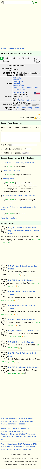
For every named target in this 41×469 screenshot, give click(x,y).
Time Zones (17, 433)
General (15, 423)
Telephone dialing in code (28, 108)
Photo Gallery (26, 423)
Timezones (22, 426)
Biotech (9, 451)
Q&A (3, 451)
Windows (27, 446)
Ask (2, 441)
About (14, 431)
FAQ (31, 451)
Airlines (4, 421)
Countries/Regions (9, 436)
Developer (12, 446)
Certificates (16, 449)
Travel (25, 451)
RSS (34, 439)
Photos (19, 439)
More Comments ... (9, 220)
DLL (2, 449)
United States (19, 92)
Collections (23, 431)
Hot (8, 431)
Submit (25, 155)
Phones (17, 451)
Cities (20, 421)
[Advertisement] (20, 25)
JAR (35, 446)
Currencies (6, 423)
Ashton (16, 80)
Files (7, 449)
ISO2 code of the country (28, 100)
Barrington (18, 82)
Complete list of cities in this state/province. (25, 88)
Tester (3, 446)
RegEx (26, 449)
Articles (27, 439)
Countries (29, 421)
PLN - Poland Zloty (11, 173)
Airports (13, 421)
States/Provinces (16, 48)
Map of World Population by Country (19, 198)
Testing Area (8, 181)
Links (32, 449)
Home (3, 48)
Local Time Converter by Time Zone (18, 165)
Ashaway (17, 78)
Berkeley (17, 84)
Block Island (18, 86)
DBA (20, 446)
